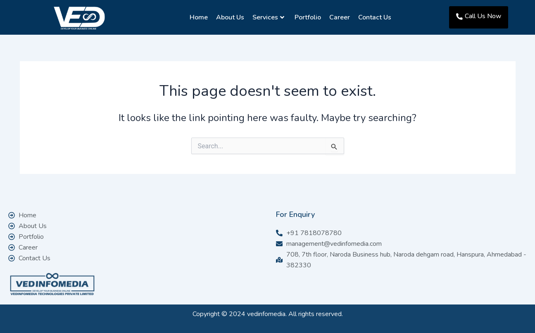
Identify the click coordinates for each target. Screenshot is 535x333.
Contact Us (373, 17)
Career (338, 17)
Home (197, 17)
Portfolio (306, 17)
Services (267, 17)
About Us (229, 17)
